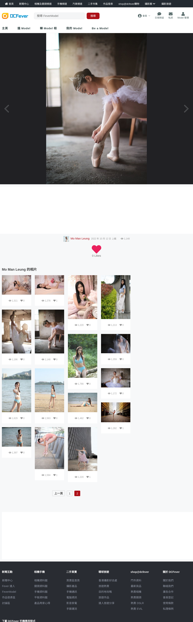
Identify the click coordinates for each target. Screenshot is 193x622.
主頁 (5, 28)
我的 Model (74, 28)
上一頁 (58, 493)
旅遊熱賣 (104, 586)
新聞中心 (7, 580)
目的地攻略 (105, 591)
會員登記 (168, 597)
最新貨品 (136, 586)
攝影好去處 (108, 580)
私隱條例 (168, 608)
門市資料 (136, 580)
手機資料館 (40, 591)
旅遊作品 (104, 597)
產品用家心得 (42, 603)
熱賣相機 (136, 591)
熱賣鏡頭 (136, 597)
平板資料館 (40, 597)
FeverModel (9, 591)
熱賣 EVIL (136, 608)
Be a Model (100, 28)
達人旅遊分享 (106, 603)
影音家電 (71, 603)
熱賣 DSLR (137, 603)
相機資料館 (40, 580)
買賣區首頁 (73, 580)
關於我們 (168, 580)
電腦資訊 (71, 597)
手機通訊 (71, 591)
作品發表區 (8, 597)
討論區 (6, 603)
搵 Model (23, 28)
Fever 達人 (8, 586)
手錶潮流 (71, 608)
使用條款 (168, 603)
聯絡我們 (168, 586)
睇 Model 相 (48, 28)
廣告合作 (168, 591)
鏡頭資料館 (40, 586)
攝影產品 (71, 586)
